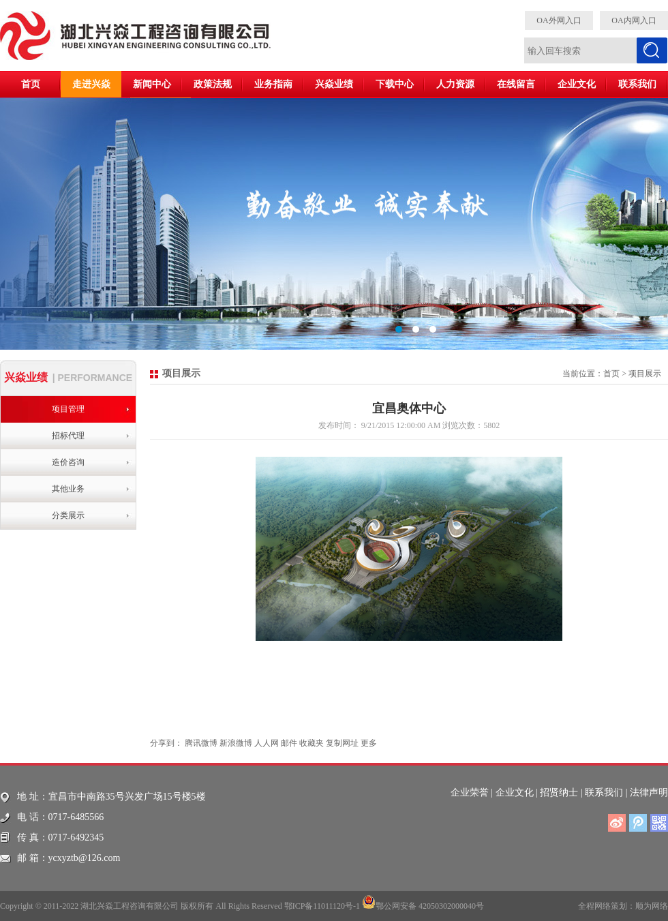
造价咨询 (68, 462)
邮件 (289, 743)
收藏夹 (311, 743)
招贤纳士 (559, 792)
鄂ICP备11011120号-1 (322, 906)
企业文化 (577, 84)
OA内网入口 (633, 20)
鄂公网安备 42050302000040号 (423, 902)
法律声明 (649, 792)
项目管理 (68, 409)
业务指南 (273, 84)
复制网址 (342, 743)
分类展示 (68, 515)
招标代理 (68, 435)
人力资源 (455, 84)
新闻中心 (152, 84)
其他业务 (68, 489)
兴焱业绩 (334, 84)
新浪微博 (235, 743)
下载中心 (395, 84)
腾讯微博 (201, 743)
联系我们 (637, 84)
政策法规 (213, 84)
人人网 (266, 743)
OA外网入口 (558, 20)
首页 (30, 84)
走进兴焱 (91, 84)
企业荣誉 (470, 792)
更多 (369, 743)
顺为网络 (651, 906)
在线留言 (516, 84)
